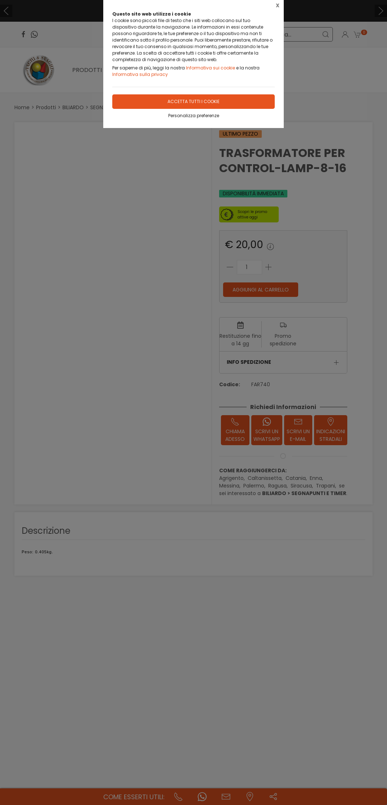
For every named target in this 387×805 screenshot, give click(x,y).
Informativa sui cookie (210, 68)
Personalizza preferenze (193, 115)
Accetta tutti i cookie (193, 101)
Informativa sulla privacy (140, 74)
